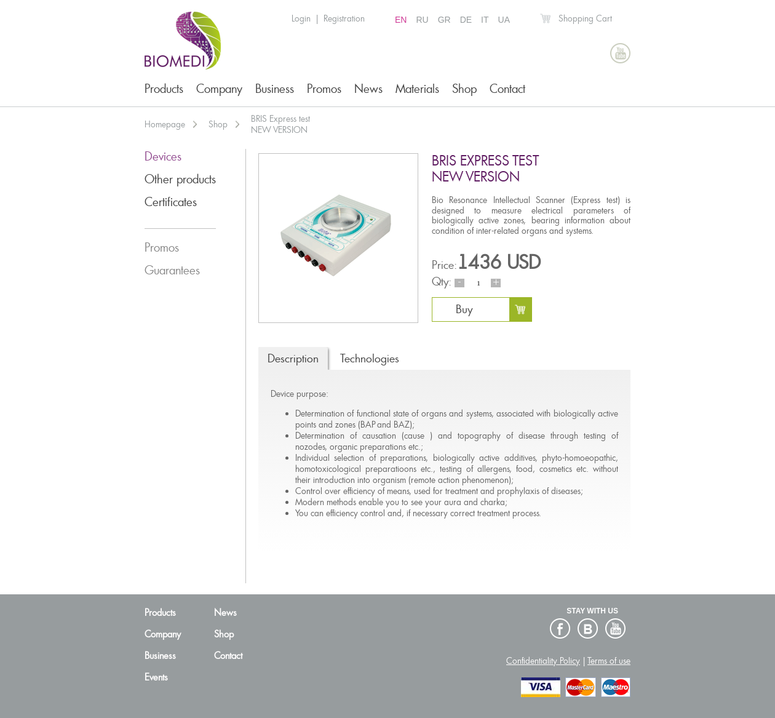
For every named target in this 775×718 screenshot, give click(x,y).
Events (156, 677)
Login (301, 18)
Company (219, 89)
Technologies (369, 358)
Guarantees (172, 270)
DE (466, 20)
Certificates (171, 202)
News (368, 89)
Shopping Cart (585, 18)
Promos (324, 89)
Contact (507, 89)
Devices (163, 156)
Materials (417, 89)
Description (293, 358)
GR (444, 20)
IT (484, 20)
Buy (464, 309)
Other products (180, 179)
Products (164, 89)
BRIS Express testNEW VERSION (280, 124)
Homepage (165, 124)
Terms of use (608, 660)
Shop (464, 89)
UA (504, 20)
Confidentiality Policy (543, 660)
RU (422, 20)
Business (274, 89)
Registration (344, 18)
